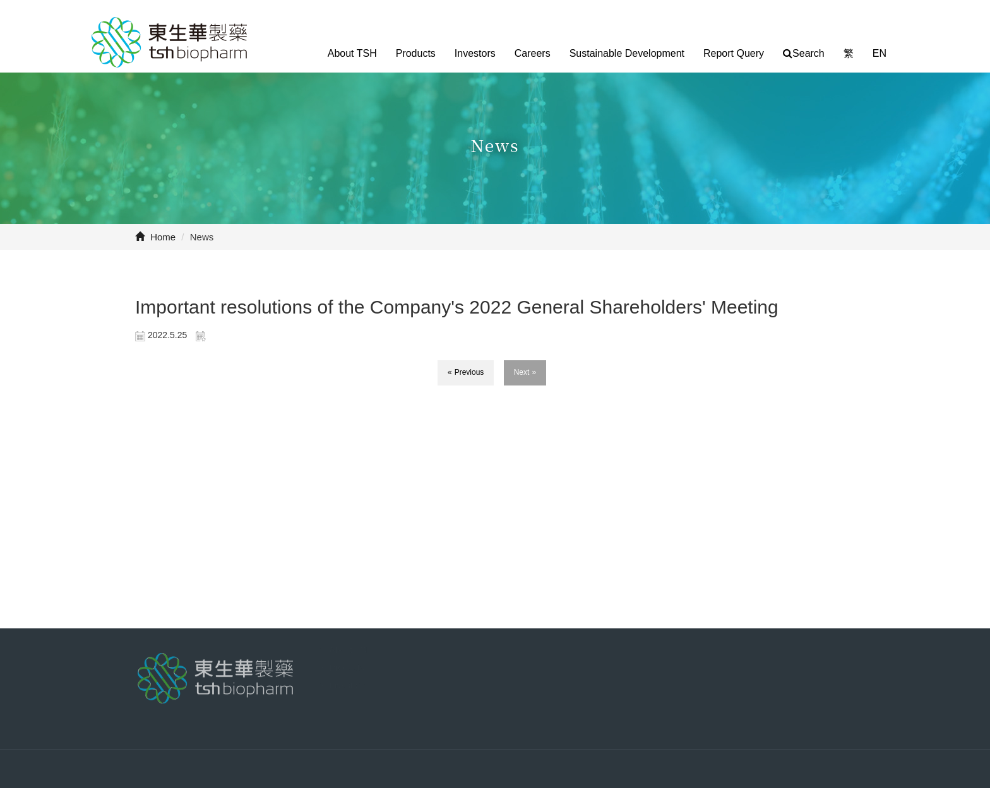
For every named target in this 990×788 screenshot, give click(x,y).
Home (155, 237)
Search (804, 53)
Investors (475, 53)
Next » (525, 372)
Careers (533, 53)
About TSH (352, 53)
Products (416, 53)
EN (879, 53)
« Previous (466, 372)
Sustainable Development (627, 53)
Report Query (733, 53)
